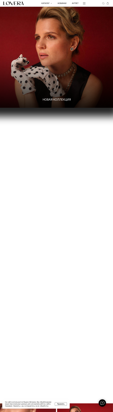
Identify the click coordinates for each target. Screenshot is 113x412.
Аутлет (75, 3)
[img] (56, 57)
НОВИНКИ (62, 3)
